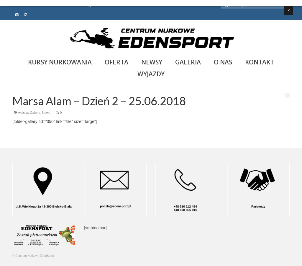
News (46, 112)
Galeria (35, 112)
